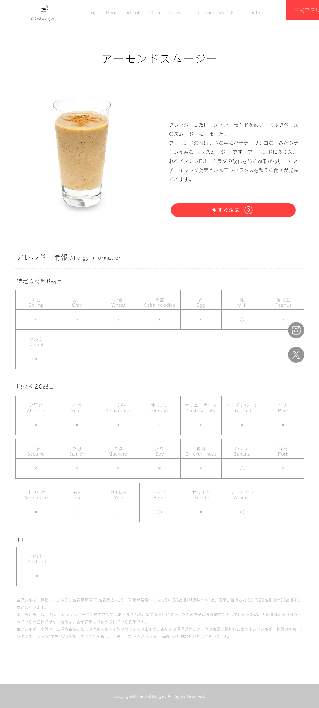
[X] (296, 355)
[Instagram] (296, 330)
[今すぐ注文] (233, 210)
